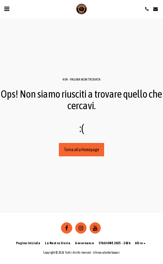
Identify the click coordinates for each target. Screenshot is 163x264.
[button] (7, 8)
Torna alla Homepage (81, 149)
